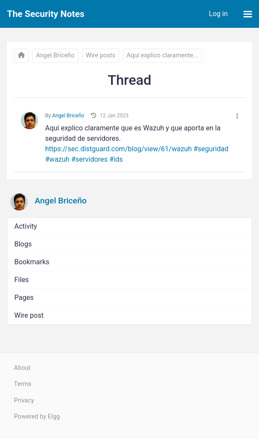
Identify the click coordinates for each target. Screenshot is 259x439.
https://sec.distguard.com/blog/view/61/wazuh (118, 149)
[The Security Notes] (21, 56)
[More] (237, 116)
